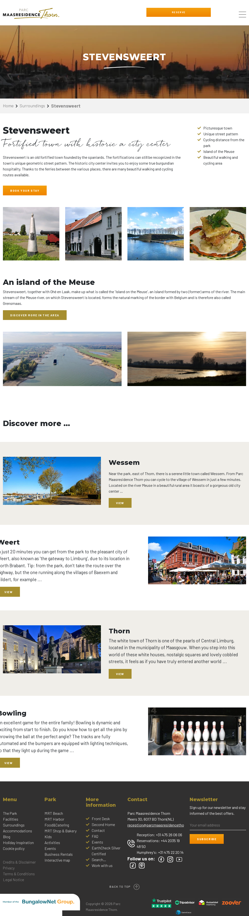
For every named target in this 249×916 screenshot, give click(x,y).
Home (9, 106)
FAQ (95, 836)
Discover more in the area (34, 315)
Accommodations (17, 830)
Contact (98, 830)
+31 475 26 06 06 (169, 834)
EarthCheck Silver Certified (106, 851)
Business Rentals (58, 854)
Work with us (102, 865)
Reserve (175, 12)
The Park (10, 813)
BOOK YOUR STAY (24, 190)
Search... (99, 859)
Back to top (124, 886)
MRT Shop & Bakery (60, 830)
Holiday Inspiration (18, 842)
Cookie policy (14, 848)
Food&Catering (56, 825)
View (120, 503)
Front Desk (101, 818)
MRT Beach (53, 813)
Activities (52, 842)
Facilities (10, 819)
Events (50, 848)
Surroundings (34, 106)
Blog (6, 836)
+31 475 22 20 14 (171, 852)
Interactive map (57, 860)
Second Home (103, 824)
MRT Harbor (54, 819)
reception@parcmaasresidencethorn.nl (159, 825)
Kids (48, 836)
